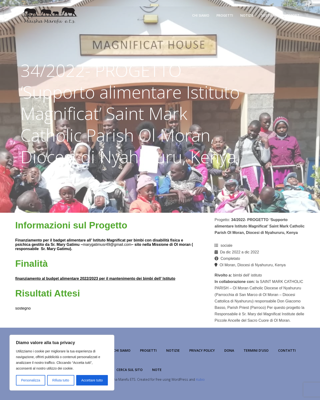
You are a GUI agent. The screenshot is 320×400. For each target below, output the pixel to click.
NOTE (157, 369)
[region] (62, 362)
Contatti (287, 350)
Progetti (224, 15)
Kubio (200, 379)
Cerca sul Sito (129, 369)
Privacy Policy (202, 350)
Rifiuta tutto (60, 380)
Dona (229, 350)
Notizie (247, 15)
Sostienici (270, 15)
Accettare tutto (92, 380)
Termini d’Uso (256, 350)
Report (293, 15)
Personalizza (30, 380)
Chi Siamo (200, 15)
